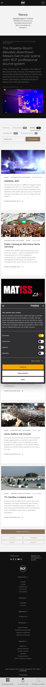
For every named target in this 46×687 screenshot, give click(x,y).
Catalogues (23, 603)
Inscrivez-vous (18, 18)
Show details (35, 361)
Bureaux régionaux (23, 648)
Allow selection (23, 373)
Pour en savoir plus (11, 87)
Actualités (23, 653)
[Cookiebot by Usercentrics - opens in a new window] (30, 306)
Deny (23, 379)
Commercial (23, 589)
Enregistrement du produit (23, 630)
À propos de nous (23, 656)
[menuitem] (23, 674)
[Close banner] (43, 306)
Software (23, 605)
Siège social (23, 646)
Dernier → (34, 542)
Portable (23, 582)
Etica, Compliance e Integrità (23, 658)
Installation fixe (23, 586)
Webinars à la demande (23, 635)
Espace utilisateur (23, 627)
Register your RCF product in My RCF (36, 558)
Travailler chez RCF (23, 651)
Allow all (23, 367)
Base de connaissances (23, 632)
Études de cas (23, 616)
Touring (23, 584)
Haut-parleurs (23, 591)
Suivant (12, 542)
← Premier (12, 538)
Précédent (33, 538)
